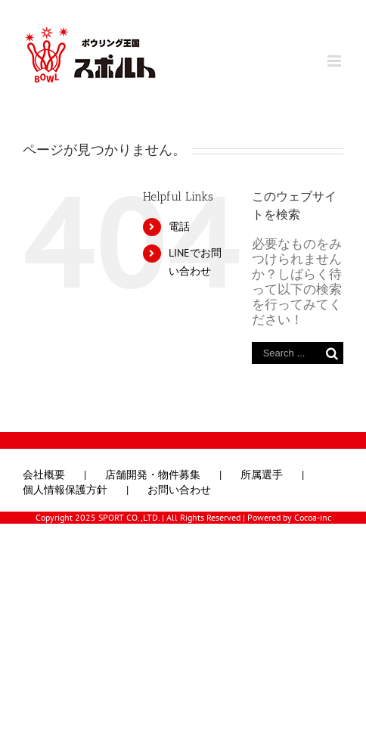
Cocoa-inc (312, 517)
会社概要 (44, 474)
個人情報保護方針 (65, 490)
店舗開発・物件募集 (152, 474)
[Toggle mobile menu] (335, 61)
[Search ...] (286, 353)
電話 (179, 226)
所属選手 (261, 474)
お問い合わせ (179, 490)
